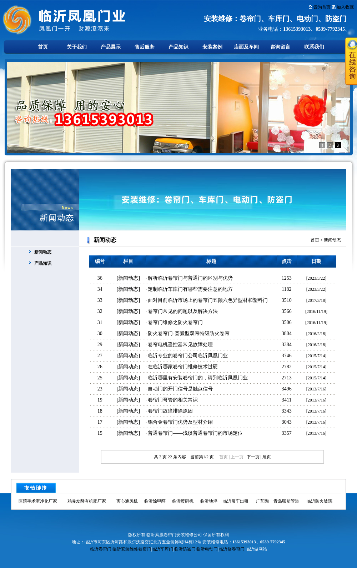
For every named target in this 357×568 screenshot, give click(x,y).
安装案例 (212, 47)
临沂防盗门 (185, 549)
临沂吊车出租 (235, 501)
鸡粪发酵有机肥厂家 (86, 501)
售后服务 (145, 47)
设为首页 (322, 7)
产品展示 (111, 47)
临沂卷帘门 (100, 549)
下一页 (253, 456)
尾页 (266, 456)
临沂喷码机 (182, 501)
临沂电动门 (207, 549)
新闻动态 (42, 252)
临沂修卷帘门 (232, 549)
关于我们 (77, 47)
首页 (43, 47)
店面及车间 (246, 47)
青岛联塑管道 (286, 501)
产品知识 (178, 47)
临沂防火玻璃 (319, 501)
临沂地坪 (208, 501)
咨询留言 (280, 47)
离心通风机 (127, 501)
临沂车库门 (162, 549)
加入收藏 (345, 7)
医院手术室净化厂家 (38, 501)
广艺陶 (262, 501)
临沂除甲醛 (155, 501)
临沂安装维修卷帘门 (131, 549)
